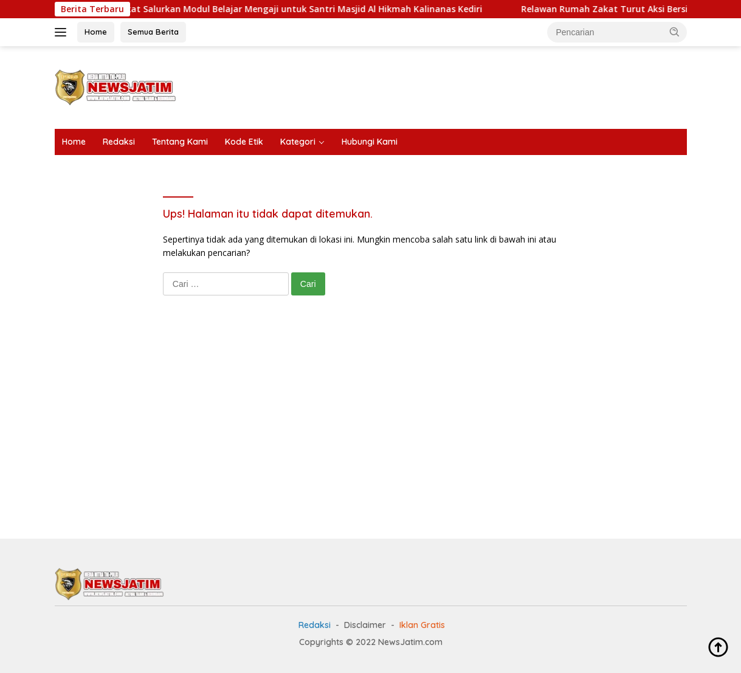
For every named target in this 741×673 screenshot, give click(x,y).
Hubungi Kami (370, 141)
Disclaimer (365, 625)
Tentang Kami (180, 141)
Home (95, 31)
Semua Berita (153, 31)
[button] (675, 31)
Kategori (297, 141)
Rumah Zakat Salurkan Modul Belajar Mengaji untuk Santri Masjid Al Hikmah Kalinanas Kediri (297, 9)
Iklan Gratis (422, 625)
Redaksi (119, 141)
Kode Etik (244, 141)
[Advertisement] (465, 85)
